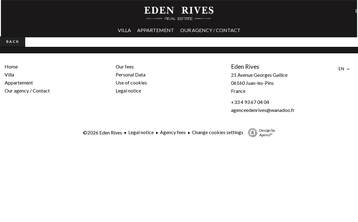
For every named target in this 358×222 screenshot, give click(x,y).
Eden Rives (245, 66)
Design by (260, 132)
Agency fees (173, 132)
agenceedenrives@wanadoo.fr (263, 110)
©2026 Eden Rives (102, 132)
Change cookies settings (217, 132)
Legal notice (141, 132)
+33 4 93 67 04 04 (250, 102)
